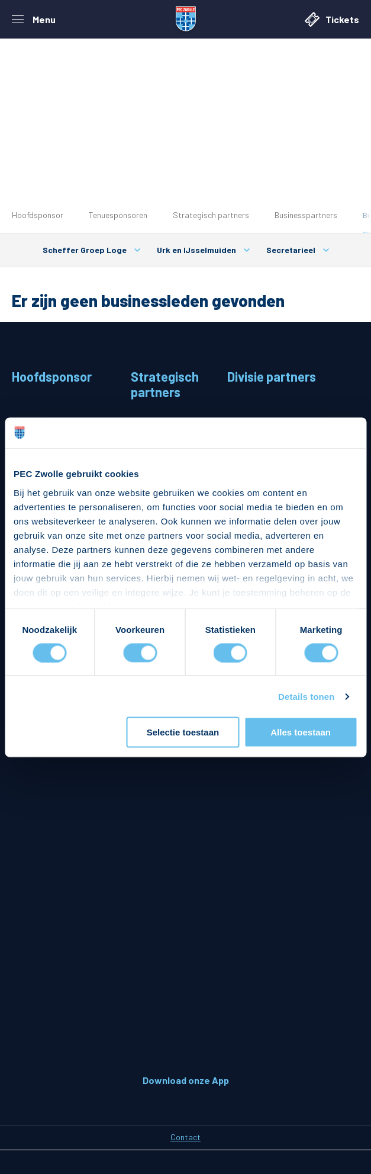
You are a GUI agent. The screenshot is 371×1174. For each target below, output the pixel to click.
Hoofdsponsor (37, 215)
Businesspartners (306, 215)
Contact (185, 1137)
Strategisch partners (211, 215)
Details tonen (306, 696)
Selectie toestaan (183, 732)
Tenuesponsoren (118, 215)
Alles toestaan (300, 732)
